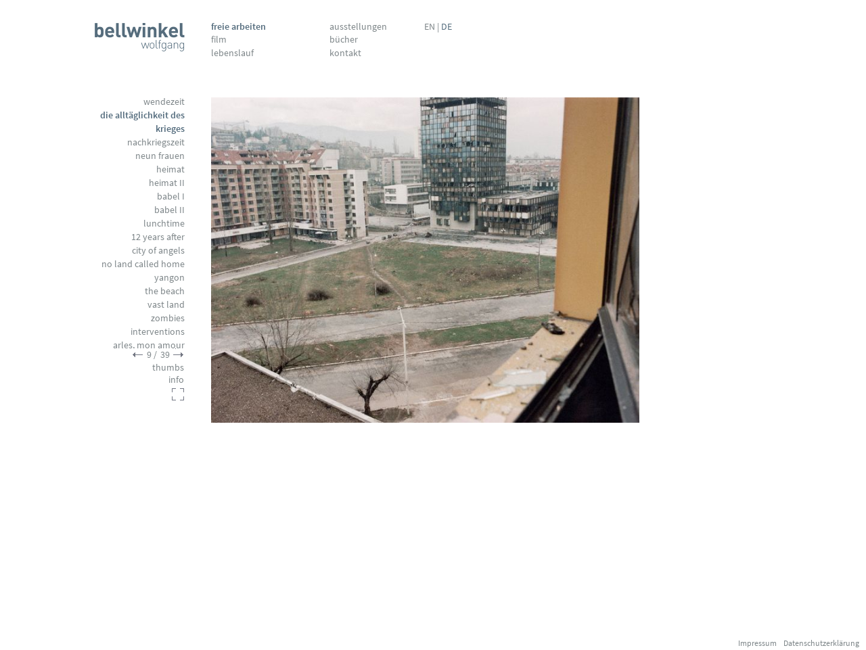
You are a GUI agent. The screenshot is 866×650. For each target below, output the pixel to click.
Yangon (169, 277)
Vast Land (166, 304)
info (176, 379)
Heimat (170, 169)
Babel (171, 196)
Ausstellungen (358, 26)
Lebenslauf (232, 53)
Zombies (168, 318)
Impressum (757, 643)
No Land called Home (143, 264)
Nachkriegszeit (156, 142)
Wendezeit (164, 101)
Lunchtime (164, 223)
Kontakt (345, 53)
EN (429, 26)
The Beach (165, 291)
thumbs (168, 367)
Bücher (343, 39)
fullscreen (178, 394)
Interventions (158, 331)
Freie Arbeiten (238, 26)
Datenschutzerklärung (821, 643)
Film (219, 39)
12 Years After (158, 237)
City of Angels (158, 250)
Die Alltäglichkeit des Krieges (142, 122)
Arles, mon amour (149, 345)
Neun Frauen (160, 155)
